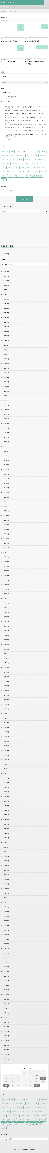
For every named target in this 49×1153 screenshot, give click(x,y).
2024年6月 (6, 317)
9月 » (7, 1087)
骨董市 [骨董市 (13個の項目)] (4, 180)
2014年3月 (6, 828)
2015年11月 (6, 769)
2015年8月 (6, 782)
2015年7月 (6, 787)
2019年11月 (6, 557)
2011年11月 (6, 957)
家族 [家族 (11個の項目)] (38, 167)
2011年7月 (6, 976)
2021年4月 (6, 483)
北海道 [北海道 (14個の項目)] (28, 167)
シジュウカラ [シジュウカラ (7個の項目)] (28, 159)
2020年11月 (6, 506)
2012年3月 (6, 939)
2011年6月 (6, 980)
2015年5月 (6, 796)
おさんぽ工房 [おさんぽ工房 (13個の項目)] (34, 151)
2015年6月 (6, 792)
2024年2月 (6, 336)
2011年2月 (6, 999)
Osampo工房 (6, 92)
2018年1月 (6, 649)
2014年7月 (6, 810)
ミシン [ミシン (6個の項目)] (40, 163)
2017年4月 (6, 690)
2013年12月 (6, 842)
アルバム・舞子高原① (8, 62)
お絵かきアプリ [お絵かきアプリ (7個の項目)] (20, 155)
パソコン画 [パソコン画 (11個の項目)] (14, 163)
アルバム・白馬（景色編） (9, 41)
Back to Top (24, 199)
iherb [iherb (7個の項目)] (12, 151)
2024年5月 (6, 322)
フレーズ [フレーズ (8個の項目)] (34, 163)
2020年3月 (6, 538)
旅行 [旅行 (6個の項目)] (14, 172)
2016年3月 (6, 750)
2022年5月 (6, 423)
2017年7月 (6, 676)
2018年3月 (6, 640)
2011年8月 (6, 971)
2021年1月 (6, 497)
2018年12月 (6, 598)
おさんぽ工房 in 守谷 (29, 1149)
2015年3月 (6, 801)
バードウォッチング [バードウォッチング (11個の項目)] (39, 159)
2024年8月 (6, 308)
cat (19, 46)
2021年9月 (6, 460)
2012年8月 (6, 916)
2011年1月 (6, 1003)
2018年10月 (6, 607)
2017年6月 (6, 681)
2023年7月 (6, 368)
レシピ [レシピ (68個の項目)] (22, 167)
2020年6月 (6, 529)
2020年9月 (6, 515)
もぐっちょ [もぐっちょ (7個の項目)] (5, 159)
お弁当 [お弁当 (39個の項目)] (12, 155)
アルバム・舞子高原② (32, 41)
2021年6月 (6, 474)
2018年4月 (6, 635)
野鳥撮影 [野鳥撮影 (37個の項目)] (32, 176)
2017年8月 (6, 672)
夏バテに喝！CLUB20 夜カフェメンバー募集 (36, 63)
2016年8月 (6, 727)
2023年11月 (6, 349)
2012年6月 (6, 925)
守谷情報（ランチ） (42, 48)
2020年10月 (6, 511)
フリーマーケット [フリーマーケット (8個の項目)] (24, 163)
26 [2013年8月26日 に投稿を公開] (6, 1085)
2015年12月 (6, 764)
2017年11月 (6, 658)
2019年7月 (6, 571)
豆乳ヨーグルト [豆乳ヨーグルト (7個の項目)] (19, 176)
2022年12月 (6, 396)
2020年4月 (6, 534)
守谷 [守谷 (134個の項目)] (34, 167)
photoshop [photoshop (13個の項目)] (26, 151)
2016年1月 (6, 759)
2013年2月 (6, 888)
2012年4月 (6, 934)
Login (4, 76)
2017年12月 (6, 653)
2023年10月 (6, 354)
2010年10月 (6, 1017)
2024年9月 (6, 303)
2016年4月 (6, 746)
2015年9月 (6, 778)
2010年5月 (6, 1040)
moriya (32, 7)
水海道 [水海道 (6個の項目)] (19, 172)
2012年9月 (6, 911)
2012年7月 (6, 921)
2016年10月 (6, 718)
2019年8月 (6, 566)
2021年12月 (6, 446)
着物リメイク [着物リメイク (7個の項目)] (30, 172)
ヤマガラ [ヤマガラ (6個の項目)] (10, 167)
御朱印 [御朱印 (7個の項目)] (8, 172)
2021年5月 (6, 478)
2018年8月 (6, 617)
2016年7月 (6, 732)
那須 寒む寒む (9, 134)
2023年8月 (6, 363)
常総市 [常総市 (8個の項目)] (44, 167)
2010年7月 (6, 1031)
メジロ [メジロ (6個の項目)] (4, 167)
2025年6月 (6, 271)
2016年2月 (6, 755)
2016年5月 (6, 741)
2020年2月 (6, 543)
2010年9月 (6, 1022)
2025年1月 (6, 285)
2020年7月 (6, 524)
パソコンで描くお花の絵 (9, 97)
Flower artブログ (6, 7)
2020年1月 (6, 547)
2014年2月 (6, 833)
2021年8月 (6, 465)
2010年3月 (6, 1049)
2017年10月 (6, 663)
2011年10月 (6, 962)
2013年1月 (6, 893)
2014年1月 (6, 838)
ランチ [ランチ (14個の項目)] (17, 167)
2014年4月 (6, 824)
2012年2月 (6, 944)
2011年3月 (6, 994)
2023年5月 (6, 372)
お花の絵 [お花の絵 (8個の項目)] (29, 155)
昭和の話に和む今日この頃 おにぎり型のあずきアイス (20, 107)
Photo (20, 27)
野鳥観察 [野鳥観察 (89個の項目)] (39, 176)
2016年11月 (6, 713)
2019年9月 (6, 561)
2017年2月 (6, 699)
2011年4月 (6, 990)
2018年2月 (6, 644)
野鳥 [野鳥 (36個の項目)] (27, 176)
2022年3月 (6, 432)
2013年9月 (6, 856)
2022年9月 (6, 405)
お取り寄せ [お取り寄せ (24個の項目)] (5, 155)
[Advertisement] (24, 229)
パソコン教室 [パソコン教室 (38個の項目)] (5, 163)
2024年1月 (6, 340)
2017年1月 (6, 704)
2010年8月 (6, 1026)
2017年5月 (6, 686)
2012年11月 (6, 902)
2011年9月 (6, 967)
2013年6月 (6, 870)
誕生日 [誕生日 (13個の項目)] (11, 176)
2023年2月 (6, 386)
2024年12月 (6, 290)
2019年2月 (6, 589)
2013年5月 (6, 874)
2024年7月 (6, 313)
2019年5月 (6, 580)
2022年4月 (6, 428)
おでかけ (21, 29)
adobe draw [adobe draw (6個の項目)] (5, 151)
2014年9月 (6, 805)
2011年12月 (6, 953)
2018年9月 (6, 612)
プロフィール (16, 7)
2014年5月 (6, 819)
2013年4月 (6, 879)
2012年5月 (6, 930)
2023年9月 (6, 359)
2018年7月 (6, 621)
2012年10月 (6, 907)
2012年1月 (6, 948)
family (20, 25)
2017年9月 (6, 667)
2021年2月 (6, 492)
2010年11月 (6, 1013)
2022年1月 (6, 442)
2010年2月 (6, 1054)
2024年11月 (6, 294)
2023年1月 (6, 391)
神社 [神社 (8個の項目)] (37, 172)
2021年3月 (6, 488)
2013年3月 (6, 884)
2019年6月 (6, 575)
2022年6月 (6, 419)
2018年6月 (6, 626)
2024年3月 (6, 331)
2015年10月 (6, 773)
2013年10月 (6, 851)
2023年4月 (6, 377)
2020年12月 (6, 501)
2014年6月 (6, 815)
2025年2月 (6, 280)
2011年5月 (6, 985)
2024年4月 (6, 326)
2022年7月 (6, 414)
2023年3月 (6, 382)
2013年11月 (6, 847)
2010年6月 (6, 1036)
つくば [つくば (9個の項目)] (36, 155)
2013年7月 (6, 865)
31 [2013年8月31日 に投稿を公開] (37, 1085)
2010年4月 (6, 1045)
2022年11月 (6, 400)
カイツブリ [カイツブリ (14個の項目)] (13, 159)
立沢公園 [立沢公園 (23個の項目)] (43, 172)
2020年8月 (6, 520)
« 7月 (4, 1087)
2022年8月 (6, 409)
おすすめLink (40, 7)
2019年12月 (6, 552)
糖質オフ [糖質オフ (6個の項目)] (4, 176)
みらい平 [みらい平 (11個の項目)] (42, 155)
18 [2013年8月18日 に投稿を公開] (43, 1078)
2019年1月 (6, 594)
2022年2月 (6, 437)
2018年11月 (6, 603)
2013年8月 (6, 861)
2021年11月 (6, 451)
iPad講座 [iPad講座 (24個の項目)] (18, 151)
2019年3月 (6, 584)
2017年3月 (6, 695)
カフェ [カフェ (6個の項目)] (20, 159)
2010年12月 (6, 1008)
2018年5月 (6, 630)
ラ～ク (38, 107)
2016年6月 (6, 736)
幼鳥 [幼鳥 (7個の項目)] (3, 172)
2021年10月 (6, 455)
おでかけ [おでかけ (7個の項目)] (43, 151)
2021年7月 (6, 469)
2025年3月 (6, 276)
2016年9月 (6, 722)
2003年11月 (6, 1059)
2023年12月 (6, 345)
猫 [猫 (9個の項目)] (23, 172)
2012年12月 (6, 897)
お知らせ (25, 7)
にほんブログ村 (5, 254)
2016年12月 (6, 709)
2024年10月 (6, 299)
